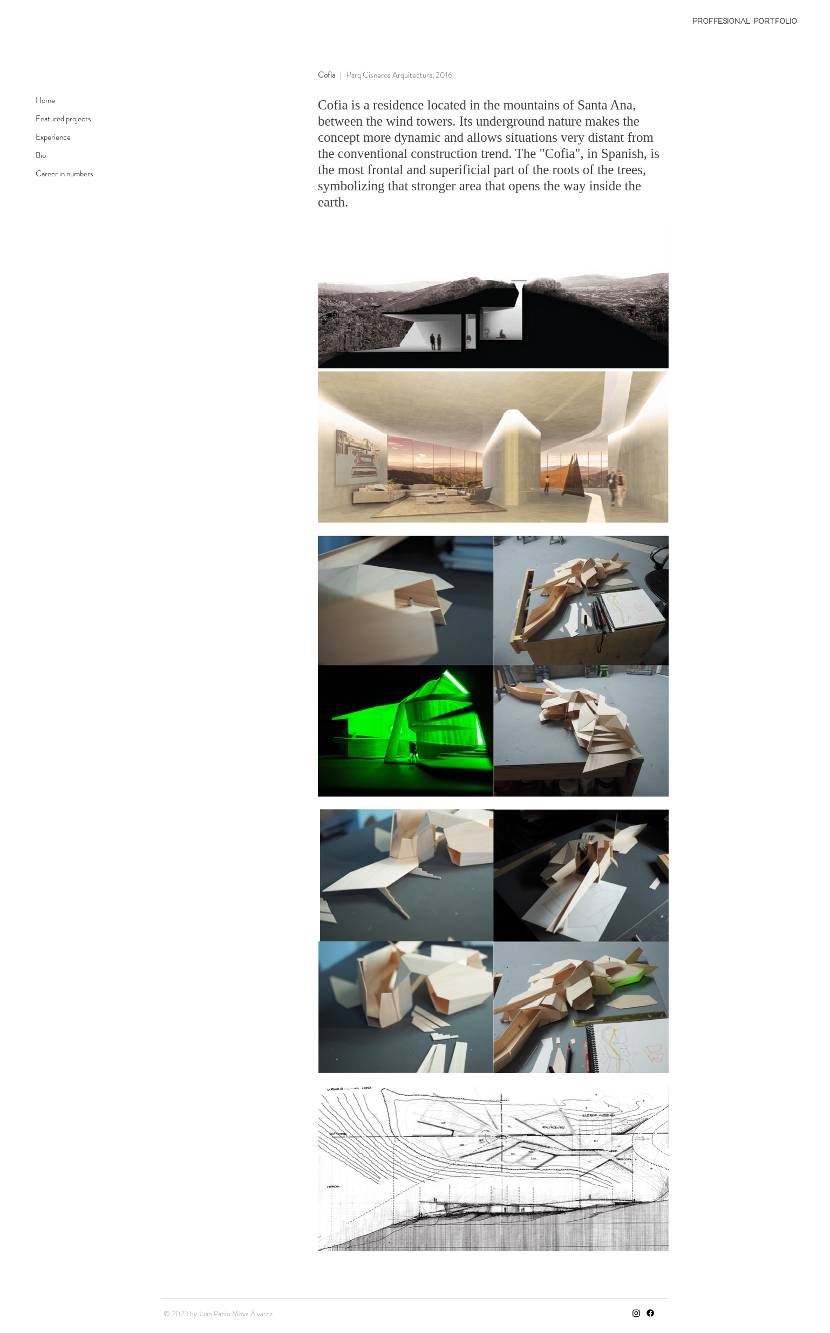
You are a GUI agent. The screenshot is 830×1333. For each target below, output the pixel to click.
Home (45, 100)
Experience (53, 137)
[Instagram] (636, 1313)
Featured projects (63, 119)
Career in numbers (64, 174)
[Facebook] (650, 1313)
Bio (41, 155)
